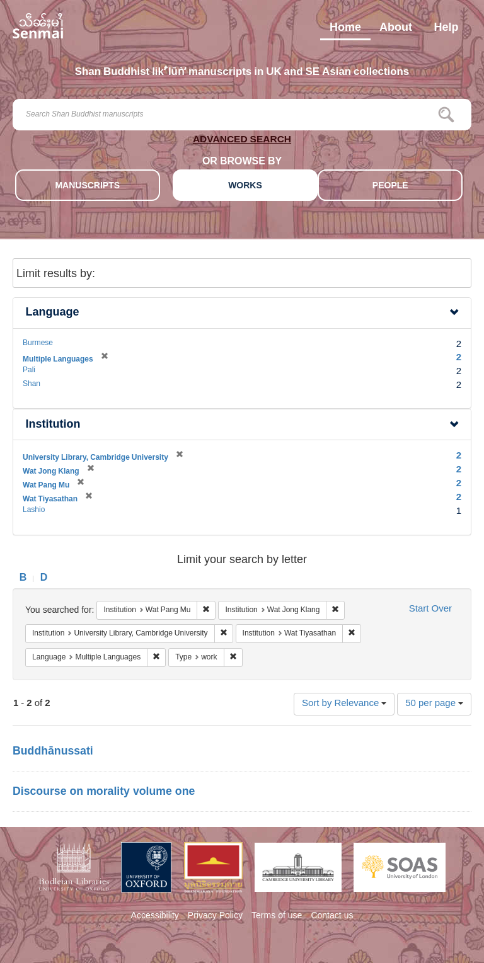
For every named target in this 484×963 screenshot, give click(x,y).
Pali (29, 370)
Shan (31, 384)
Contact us (332, 916)
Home (345, 30)
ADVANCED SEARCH (242, 141)
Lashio (34, 510)
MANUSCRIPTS (87, 186)
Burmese (38, 343)
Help (446, 30)
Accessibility (155, 916)
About (395, 30)
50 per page (434, 703)
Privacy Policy (215, 916)
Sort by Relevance (344, 703)
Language (52, 312)
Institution (53, 425)
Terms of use (276, 916)
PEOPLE (390, 186)
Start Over (430, 609)
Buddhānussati (53, 752)
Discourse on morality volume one (104, 792)
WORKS (245, 186)
